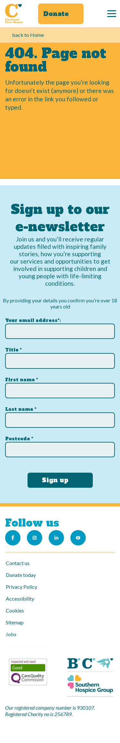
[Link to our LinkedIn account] (56, 537)
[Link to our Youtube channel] (78, 537)
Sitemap (15, 622)
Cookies (15, 610)
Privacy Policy (21, 587)
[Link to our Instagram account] (34, 537)
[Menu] (111, 13)
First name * (21, 379)
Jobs (11, 634)
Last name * (20, 409)
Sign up (55, 480)
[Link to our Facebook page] (12, 537)
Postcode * (19, 438)
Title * (13, 350)
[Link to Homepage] (14, 13)
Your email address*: (33, 320)
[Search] (97, 14)
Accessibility (20, 598)
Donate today (21, 575)
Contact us (17, 563)
